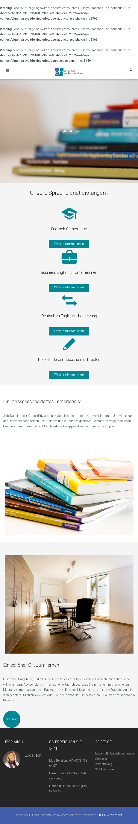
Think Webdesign (110, 815)
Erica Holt (33, 755)
